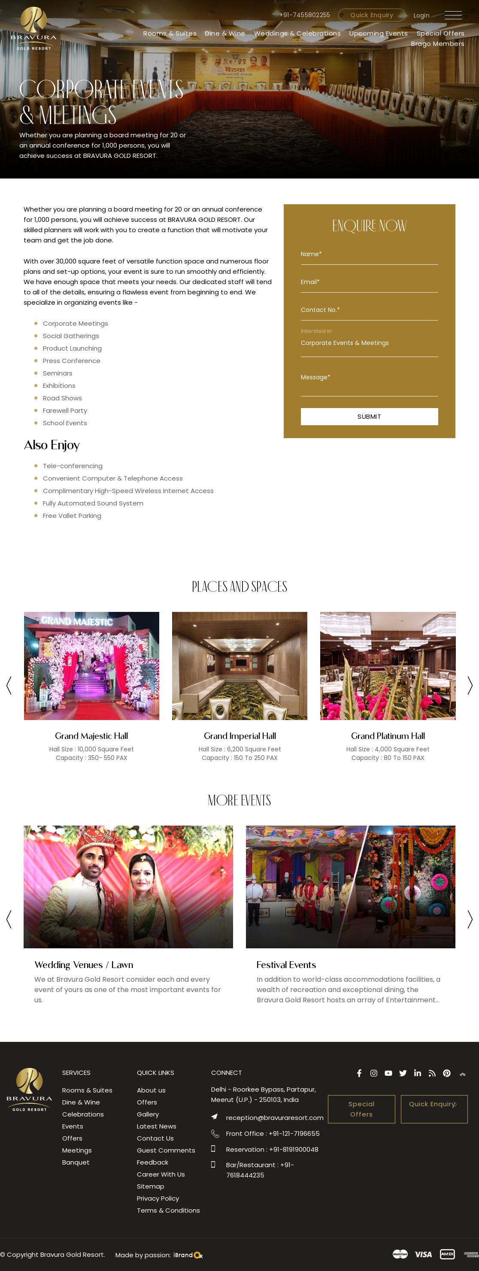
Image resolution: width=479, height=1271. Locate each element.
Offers (72, 1138)
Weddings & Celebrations (297, 33)
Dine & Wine (225, 33)
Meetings (77, 1150)
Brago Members (438, 43)
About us (151, 1090)
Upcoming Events (378, 33)
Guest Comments (166, 1150)
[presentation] (8, 687)
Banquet (76, 1162)
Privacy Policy (158, 1198)
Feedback (152, 1162)
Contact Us (155, 1138)
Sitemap (150, 1186)
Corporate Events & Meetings (369, 343)
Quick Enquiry (371, 15)
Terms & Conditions (168, 1210)
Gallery (148, 1114)
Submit (369, 416)
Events (72, 1126)
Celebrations (83, 1114)
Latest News (156, 1126)
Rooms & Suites (170, 33)
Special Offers (441, 33)
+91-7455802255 (304, 15)
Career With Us (161, 1174)
